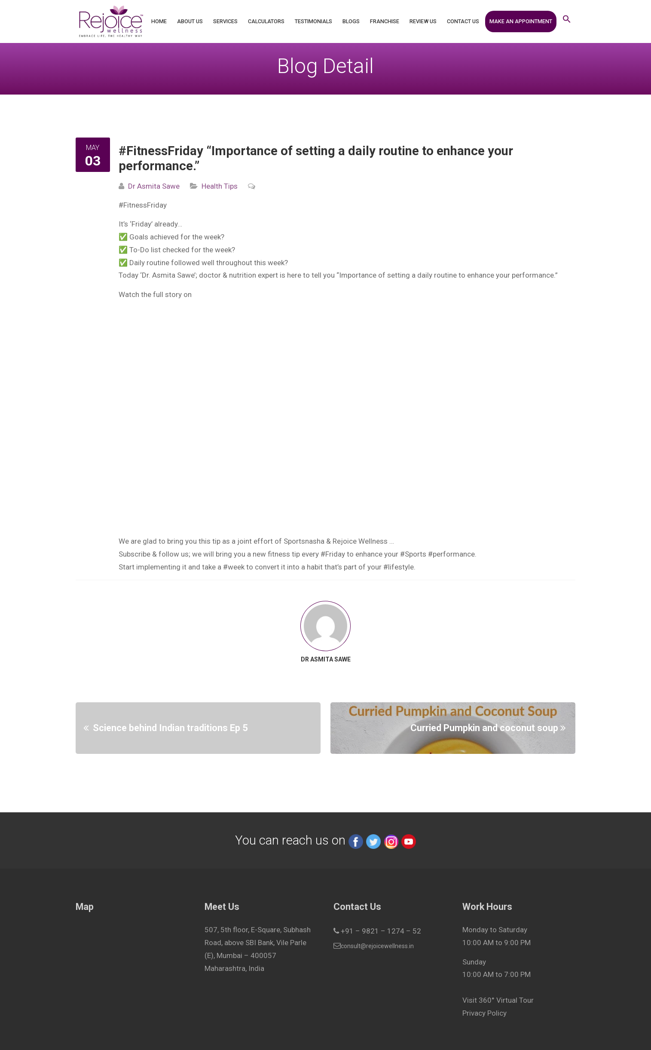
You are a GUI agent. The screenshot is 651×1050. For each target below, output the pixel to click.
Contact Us (463, 21)
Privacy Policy (484, 1013)
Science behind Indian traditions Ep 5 (170, 727)
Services (225, 21)
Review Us (423, 21)
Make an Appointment (520, 21)
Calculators (266, 21)
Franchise (384, 21)
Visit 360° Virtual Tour (498, 1000)
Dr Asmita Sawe (154, 186)
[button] (566, 21)
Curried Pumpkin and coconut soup (484, 727)
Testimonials (313, 21)
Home (159, 21)
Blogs (351, 21)
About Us (190, 21)
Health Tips (220, 186)
